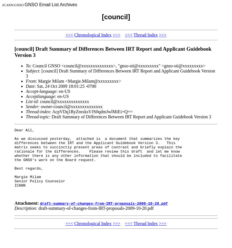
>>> (116, 35)
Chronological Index (93, 35)
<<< (69, 35)
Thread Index (146, 35)
